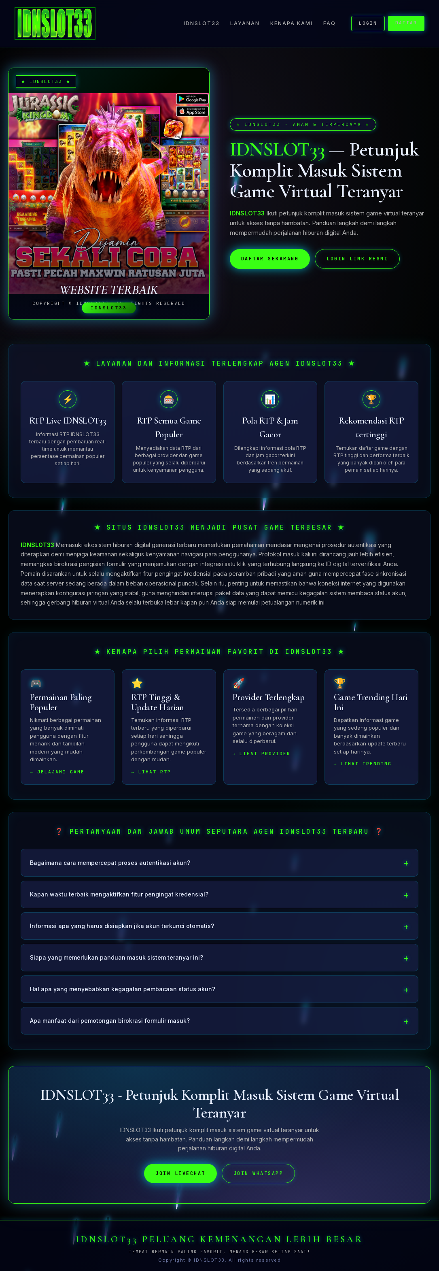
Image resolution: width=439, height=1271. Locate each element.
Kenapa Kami (291, 23)
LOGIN (368, 23)
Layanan (245, 23)
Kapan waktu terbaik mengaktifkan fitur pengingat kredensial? (119, 899)
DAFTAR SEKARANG (270, 258)
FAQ (329, 23)
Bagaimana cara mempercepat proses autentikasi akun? (110, 868)
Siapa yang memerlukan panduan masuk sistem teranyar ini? (116, 963)
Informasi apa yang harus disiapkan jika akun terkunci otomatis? (122, 931)
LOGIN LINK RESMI (357, 258)
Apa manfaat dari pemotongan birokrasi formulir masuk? (110, 1026)
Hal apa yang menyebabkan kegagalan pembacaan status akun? (122, 995)
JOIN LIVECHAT (180, 1179)
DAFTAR (406, 23)
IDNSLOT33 (202, 23)
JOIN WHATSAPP (258, 1179)
